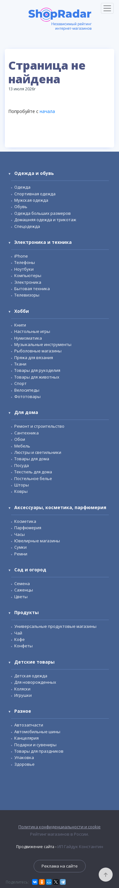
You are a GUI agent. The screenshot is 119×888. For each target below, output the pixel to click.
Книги (20, 325)
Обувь (20, 206)
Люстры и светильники (37, 452)
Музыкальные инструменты (42, 344)
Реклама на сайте (60, 866)
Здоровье (24, 764)
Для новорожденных (35, 682)
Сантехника (26, 433)
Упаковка (24, 757)
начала (47, 111)
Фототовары (27, 396)
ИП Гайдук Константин (80, 846)
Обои (19, 439)
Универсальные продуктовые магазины (55, 626)
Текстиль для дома (33, 472)
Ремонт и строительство (39, 426)
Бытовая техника (32, 288)
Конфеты (23, 646)
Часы (19, 534)
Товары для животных (36, 377)
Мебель (22, 446)
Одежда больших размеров (42, 213)
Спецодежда (27, 226)
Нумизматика (28, 338)
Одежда (22, 187)
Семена (22, 583)
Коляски (22, 689)
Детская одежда (30, 676)
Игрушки (23, 695)
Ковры (21, 491)
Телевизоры (26, 295)
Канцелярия (26, 738)
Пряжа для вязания (33, 357)
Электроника (27, 282)
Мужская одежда (31, 200)
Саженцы (23, 590)
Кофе (19, 639)
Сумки (20, 547)
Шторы (21, 485)
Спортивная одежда (35, 194)
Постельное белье (33, 478)
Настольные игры (32, 331)
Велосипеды (26, 390)
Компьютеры (27, 275)
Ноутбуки (24, 269)
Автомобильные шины (37, 731)
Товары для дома (31, 459)
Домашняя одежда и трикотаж (45, 219)
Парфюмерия (27, 528)
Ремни (20, 554)
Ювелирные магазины (37, 541)
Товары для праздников (38, 751)
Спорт (20, 383)
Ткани (20, 364)
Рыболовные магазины (38, 351)
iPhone (21, 256)
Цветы (21, 596)
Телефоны (24, 262)
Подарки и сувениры (35, 745)
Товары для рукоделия (37, 370)
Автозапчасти (28, 725)
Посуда (21, 465)
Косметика (25, 521)
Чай (18, 633)
